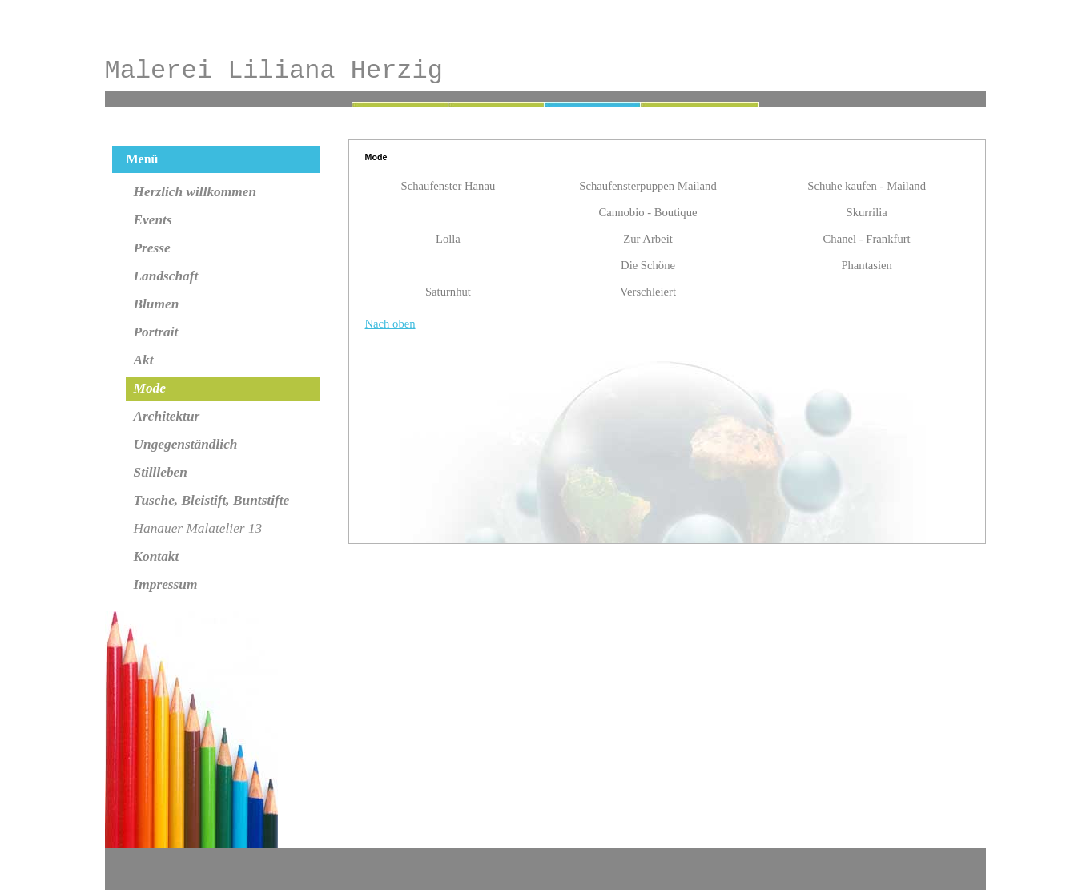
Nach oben (390, 323)
